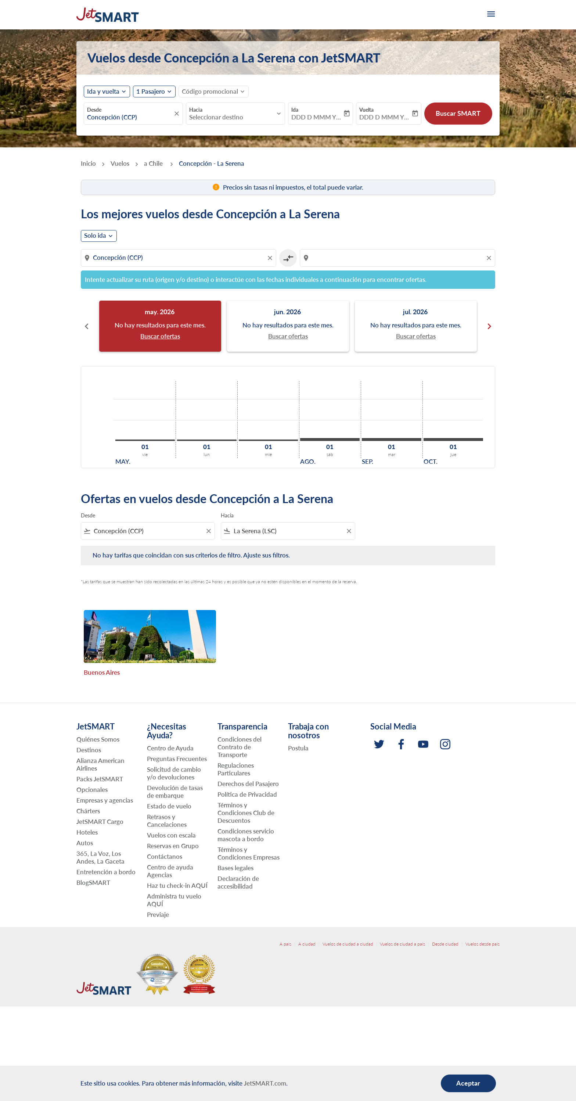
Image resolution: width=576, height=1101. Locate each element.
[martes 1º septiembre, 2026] (391, 439)
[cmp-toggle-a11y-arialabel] (288, 258)
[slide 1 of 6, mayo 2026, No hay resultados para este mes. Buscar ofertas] (160, 326)
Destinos (88, 750)
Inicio (88, 163)
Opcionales (92, 789)
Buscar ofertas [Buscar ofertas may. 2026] (160, 336)
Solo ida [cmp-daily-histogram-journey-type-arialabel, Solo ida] (95, 235)
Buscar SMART (458, 113)
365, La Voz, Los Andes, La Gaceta (100, 857)
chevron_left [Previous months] (87, 326)
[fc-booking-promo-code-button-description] (210, 91)
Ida (294, 110)
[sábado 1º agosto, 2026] (330, 439)
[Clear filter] (208, 531)
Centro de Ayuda (170, 748)
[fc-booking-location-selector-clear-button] (178, 113)
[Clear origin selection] (271, 258)
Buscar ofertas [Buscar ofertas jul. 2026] (416, 336)
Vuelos (120, 163)
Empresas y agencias (104, 800)
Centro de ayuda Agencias (170, 871)
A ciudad (307, 944)
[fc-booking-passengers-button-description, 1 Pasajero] (150, 91)
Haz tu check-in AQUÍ (177, 885)
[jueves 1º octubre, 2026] (453, 439)
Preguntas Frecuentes (177, 759)
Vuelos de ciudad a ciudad (348, 944)
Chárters (88, 811)
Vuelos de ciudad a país (402, 944)
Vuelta (366, 110)
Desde (94, 110)
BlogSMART (93, 882)
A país (285, 944)
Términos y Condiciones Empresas (248, 853)
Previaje (158, 914)
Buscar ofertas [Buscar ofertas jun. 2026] (288, 336)
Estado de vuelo (169, 806)
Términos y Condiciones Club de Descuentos (245, 812)
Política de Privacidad (247, 794)
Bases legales (235, 868)
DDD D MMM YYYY (316, 117)
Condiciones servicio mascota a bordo (245, 835)
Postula (298, 748)
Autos (84, 843)
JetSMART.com (265, 1083)
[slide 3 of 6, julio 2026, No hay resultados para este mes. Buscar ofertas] (416, 326)
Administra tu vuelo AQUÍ (174, 900)
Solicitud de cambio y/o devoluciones (174, 773)
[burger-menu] (490, 14)
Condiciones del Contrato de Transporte (239, 746)
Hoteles (87, 832)
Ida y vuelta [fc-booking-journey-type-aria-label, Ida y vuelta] (103, 91)
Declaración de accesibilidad (238, 882)
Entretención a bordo (106, 872)
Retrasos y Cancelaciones (167, 820)
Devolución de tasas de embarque (175, 791)
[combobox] (129, 117)
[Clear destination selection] (490, 258)
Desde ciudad (445, 944)
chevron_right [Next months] (489, 326)
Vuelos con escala (171, 835)
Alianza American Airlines (100, 764)
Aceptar (468, 1083)
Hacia (195, 110)
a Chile (154, 163)
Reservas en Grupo (173, 846)
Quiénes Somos (97, 739)
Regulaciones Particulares (235, 769)
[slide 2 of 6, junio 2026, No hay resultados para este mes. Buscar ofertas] (288, 326)
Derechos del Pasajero (248, 784)
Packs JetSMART (99, 779)
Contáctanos (164, 856)
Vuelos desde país (482, 944)
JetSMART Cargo (99, 821)
